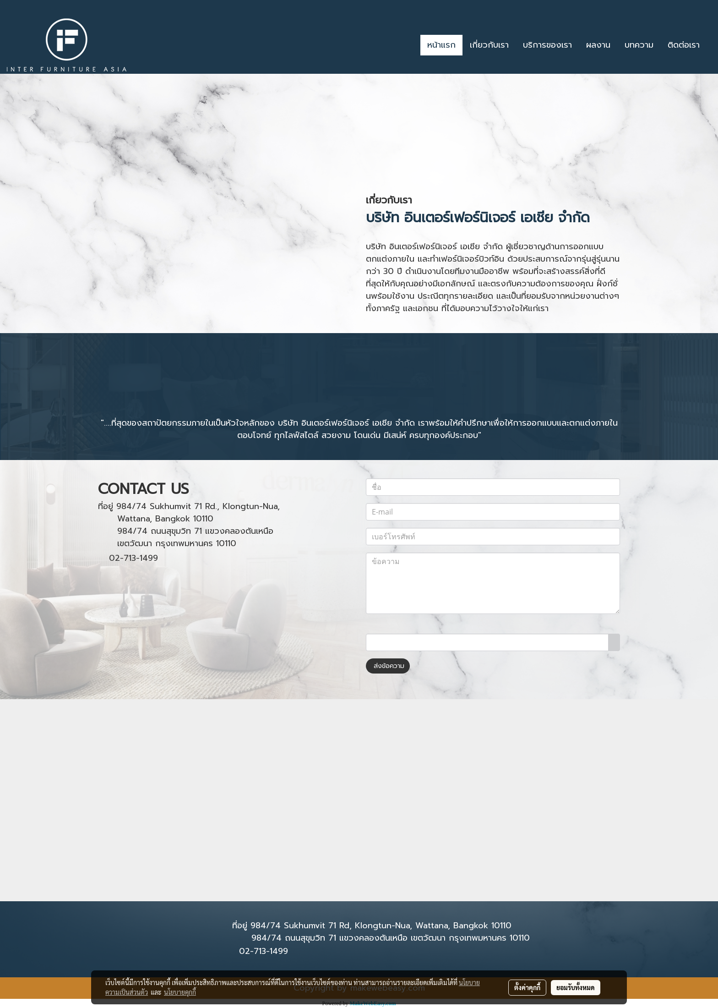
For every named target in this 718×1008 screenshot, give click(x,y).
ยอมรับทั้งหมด (575, 987)
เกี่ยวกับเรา (489, 44)
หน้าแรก (441, 44)
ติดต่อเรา (684, 44)
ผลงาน (598, 44)
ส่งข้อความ (387, 666)
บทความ (639, 44)
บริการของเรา (547, 44)
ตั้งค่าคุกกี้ (527, 987)
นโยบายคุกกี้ (180, 992)
